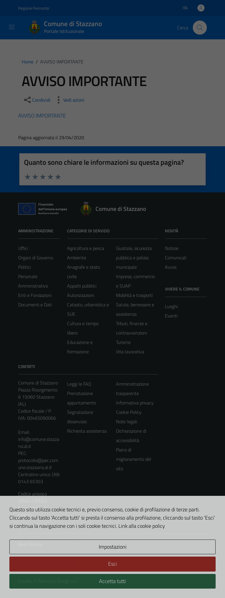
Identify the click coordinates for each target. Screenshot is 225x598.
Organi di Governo (35, 257)
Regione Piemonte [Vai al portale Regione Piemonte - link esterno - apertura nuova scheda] (33, 8)
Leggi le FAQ (79, 383)
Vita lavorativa (130, 351)
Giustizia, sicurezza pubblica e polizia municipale (134, 258)
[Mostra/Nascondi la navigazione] (11, 27)
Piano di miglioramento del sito (133, 459)
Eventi (171, 315)
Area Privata (30, 544)
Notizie (171, 248)
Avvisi (170, 267)
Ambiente (76, 257)
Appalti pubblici (81, 285)
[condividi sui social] (37, 100)
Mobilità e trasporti (134, 295)
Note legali (126, 421)
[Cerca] (200, 28)
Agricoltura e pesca (85, 248)
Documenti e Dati (35, 304)
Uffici (23, 248)
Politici (24, 267)
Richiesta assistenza (87, 430)
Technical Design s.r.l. (58, 580)
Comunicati (176, 257)
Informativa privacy (135, 402)
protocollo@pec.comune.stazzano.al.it (38, 464)
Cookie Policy (129, 412)
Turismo (123, 342)
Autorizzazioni (80, 295)
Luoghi (171, 306)
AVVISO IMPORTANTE (42, 116)
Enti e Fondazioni (35, 295)
